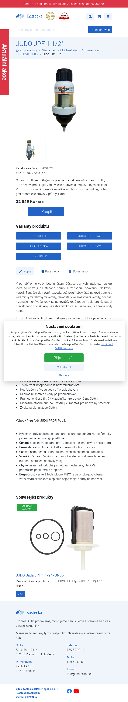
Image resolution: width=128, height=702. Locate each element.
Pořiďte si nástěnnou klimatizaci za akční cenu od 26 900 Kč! (64, 4)
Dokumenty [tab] (78, 271)
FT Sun (31, 697)
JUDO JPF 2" (38, 256)
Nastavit (64, 375)
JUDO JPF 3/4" (39, 246)
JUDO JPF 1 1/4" (89, 236)
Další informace (64, 348)
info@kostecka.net (79, 674)
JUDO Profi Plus (29, 54)
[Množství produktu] (22, 211)
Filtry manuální (90, 50)
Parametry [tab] (50, 271)
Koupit (46, 211)
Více (20, 594)
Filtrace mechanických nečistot (60, 50)
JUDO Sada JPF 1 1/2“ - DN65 (40, 575)
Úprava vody (30, 50)
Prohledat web (100, 30)
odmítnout (107, 344)
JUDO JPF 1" (38, 236)
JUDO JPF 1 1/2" (89, 246)
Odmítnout (64, 367)
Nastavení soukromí (28, 693)
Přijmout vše (64, 357)
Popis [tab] (25, 271)
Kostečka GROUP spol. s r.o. (39, 689)
